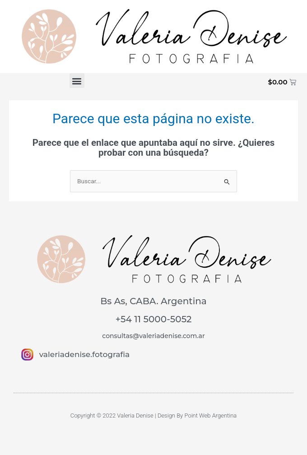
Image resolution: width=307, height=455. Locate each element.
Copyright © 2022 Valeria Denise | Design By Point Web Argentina (153, 415)
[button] (77, 80)
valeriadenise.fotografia (84, 354)
